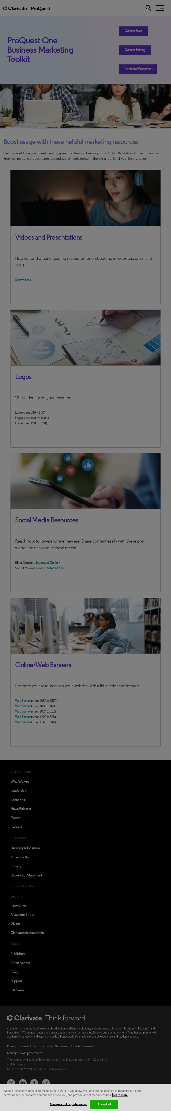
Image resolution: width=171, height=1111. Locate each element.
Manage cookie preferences (68, 1106)
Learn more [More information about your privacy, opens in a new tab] (120, 1097)
